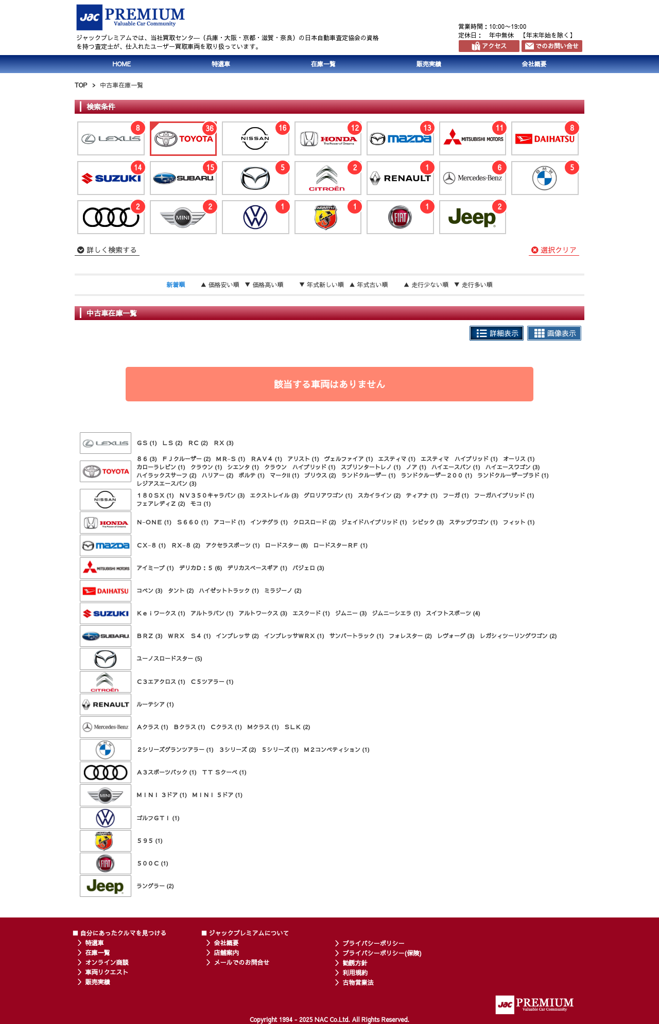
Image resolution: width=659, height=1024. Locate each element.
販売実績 (429, 64)
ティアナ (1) (422, 495)
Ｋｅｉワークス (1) (160, 613)
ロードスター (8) (286, 545)
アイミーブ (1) (155, 568)
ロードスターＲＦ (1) (340, 545)
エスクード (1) (311, 613)
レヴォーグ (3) (456, 636)
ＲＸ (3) (223, 443)
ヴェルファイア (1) (348, 459)
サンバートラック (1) (357, 636)
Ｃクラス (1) (226, 727)
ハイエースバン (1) (455, 467)
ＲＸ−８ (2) (185, 545)
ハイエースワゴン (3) (512, 467)
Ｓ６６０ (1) (193, 522)
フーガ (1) (456, 495)
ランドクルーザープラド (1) (513, 475)
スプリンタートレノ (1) (371, 467)
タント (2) (181, 590)
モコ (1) (200, 503)
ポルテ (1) (251, 475)
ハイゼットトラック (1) (229, 590)
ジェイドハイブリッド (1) (374, 522)
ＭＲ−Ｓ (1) (230, 459)
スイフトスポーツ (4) (453, 613)
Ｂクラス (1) (189, 727)
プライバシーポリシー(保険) (382, 953)
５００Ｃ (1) (152, 863)
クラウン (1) (206, 467)
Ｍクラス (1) (263, 727)
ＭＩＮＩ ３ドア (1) (161, 795)
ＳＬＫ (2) (297, 727)
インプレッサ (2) (237, 636)
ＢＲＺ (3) (149, 636)
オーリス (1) (519, 459)
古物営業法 (358, 982)
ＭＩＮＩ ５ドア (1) (217, 795)
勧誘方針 (355, 963)
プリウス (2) (320, 475)
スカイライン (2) (379, 495)
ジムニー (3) (351, 613)
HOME (121, 64)
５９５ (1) (149, 840)
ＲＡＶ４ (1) (266, 459)
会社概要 (534, 64)
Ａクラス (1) (152, 727)
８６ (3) (146, 459)
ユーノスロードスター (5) (169, 658)
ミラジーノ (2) (283, 590)
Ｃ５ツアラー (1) (212, 681)
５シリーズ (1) (280, 749)
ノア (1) (416, 467)
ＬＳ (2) (172, 443)
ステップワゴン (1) (473, 522)
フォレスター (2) (410, 636)
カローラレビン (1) (160, 467)
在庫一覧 (323, 64)
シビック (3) (428, 522)
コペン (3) (149, 590)
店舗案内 (226, 952)
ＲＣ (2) (197, 443)
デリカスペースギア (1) (257, 568)
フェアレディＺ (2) (160, 503)
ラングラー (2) (155, 886)
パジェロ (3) (308, 568)
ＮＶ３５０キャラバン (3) (212, 495)
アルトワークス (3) (262, 613)
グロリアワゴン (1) (328, 495)
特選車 (221, 64)
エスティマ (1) (396, 459)
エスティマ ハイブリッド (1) (459, 459)
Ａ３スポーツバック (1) (166, 772)
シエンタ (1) (243, 467)
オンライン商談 (107, 962)
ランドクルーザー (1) (368, 475)
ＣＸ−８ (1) (151, 545)
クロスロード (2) (314, 522)
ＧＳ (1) (146, 443)
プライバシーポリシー (374, 943)
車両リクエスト (107, 972)
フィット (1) (519, 522)
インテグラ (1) (269, 522)
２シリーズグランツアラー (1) (175, 749)
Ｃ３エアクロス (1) (160, 681)
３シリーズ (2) (237, 749)
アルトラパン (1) (212, 613)
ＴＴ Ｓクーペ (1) (224, 772)
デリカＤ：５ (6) (200, 568)
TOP (81, 85)
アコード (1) (230, 522)
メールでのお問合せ (242, 962)
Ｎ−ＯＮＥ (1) (153, 522)
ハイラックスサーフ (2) (166, 475)
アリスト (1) (303, 459)
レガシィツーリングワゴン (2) (518, 636)
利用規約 (355, 972)
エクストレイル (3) (274, 495)
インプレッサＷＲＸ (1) (294, 636)
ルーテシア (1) (155, 704)
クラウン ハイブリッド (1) (300, 467)
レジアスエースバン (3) (166, 483)
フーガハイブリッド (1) (504, 495)
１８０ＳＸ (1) (155, 495)
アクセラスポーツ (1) (232, 545)
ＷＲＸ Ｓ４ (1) (189, 636)
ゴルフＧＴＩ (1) (158, 818)
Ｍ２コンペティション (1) (337, 749)
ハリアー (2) (218, 475)
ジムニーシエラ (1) (396, 613)
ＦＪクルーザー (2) (186, 459)
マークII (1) (284, 475)
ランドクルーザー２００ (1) (436, 475)
